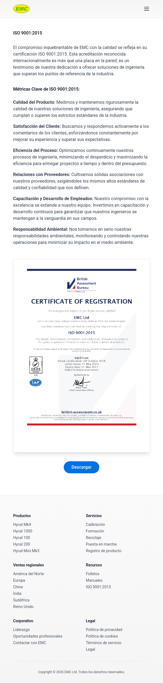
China (18, 587)
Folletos (92, 574)
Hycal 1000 (22, 531)
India (17, 593)
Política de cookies (102, 636)
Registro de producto (103, 551)
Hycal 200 (21, 544)
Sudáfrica (21, 600)
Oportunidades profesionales (37, 636)
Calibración (95, 524)
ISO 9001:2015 (98, 587)
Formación (95, 531)
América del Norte (28, 574)
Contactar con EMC (29, 643)
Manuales (94, 580)
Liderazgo (21, 629)
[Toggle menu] (146, 8)
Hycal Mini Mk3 (26, 551)
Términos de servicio (103, 643)
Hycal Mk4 (22, 524)
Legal (90, 649)
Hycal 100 (21, 537)
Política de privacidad (104, 629)
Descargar (81, 467)
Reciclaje (93, 537)
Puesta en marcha (101, 544)
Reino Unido (23, 606)
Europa (19, 580)
